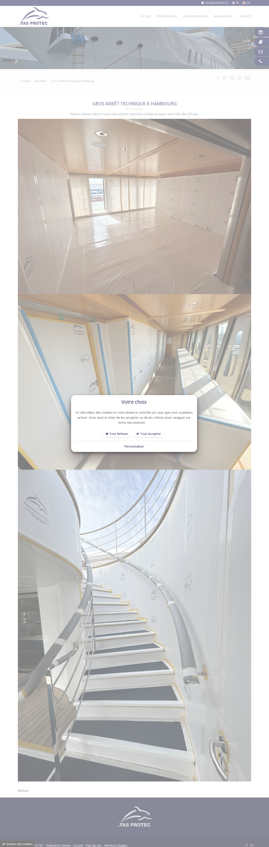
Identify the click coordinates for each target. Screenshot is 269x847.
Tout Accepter (148, 434)
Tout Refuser (117, 434)
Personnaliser (134, 446)
